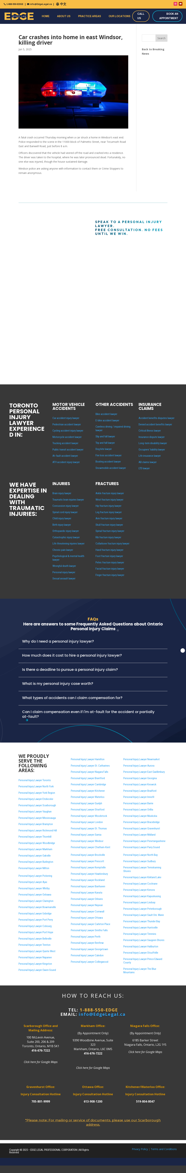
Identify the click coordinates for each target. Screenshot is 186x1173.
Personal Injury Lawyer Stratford (87, 809)
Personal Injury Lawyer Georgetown (89, 949)
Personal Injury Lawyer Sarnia (86, 834)
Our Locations (119, 16)
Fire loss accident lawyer (109, 455)
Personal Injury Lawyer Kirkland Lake (142, 877)
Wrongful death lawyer (64, 566)
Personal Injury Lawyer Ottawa (87, 917)
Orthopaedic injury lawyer (65, 531)
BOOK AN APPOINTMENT (168, 16)
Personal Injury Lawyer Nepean (87, 905)
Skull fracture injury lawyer (109, 524)
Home (45, 16)
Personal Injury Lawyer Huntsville (140, 927)
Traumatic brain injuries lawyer (68, 499)
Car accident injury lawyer (65, 418)
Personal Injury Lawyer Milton (34, 868)
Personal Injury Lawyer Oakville (35, 855)
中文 (63, 4)
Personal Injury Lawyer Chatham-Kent (90, 847)
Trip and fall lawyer (105, 442)
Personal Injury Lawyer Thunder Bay (141, 921)
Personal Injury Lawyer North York (36, 786)
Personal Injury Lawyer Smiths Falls (89, 930)
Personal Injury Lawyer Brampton (36, 824)
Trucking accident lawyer (65, 443)
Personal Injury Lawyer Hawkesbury (89, 873)
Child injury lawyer (61, 518)
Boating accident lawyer (108, 461)
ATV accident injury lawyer (66, 462)
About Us (63, 16)
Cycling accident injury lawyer (67, 430)
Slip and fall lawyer (105, 436)
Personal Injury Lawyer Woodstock (89, 816)
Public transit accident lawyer (67, 449)
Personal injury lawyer (63, 572)
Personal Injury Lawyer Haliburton (140, 946)
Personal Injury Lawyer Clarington (36, 901)
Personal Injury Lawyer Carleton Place (90, 924)
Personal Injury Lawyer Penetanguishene (144, 841)
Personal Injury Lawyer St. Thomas (89, 828)
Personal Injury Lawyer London (87, 822)
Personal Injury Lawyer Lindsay (139, 902)
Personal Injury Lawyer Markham (35, 849)
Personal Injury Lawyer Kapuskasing (142, 896)
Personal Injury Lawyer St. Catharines (90, 765)
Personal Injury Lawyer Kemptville (88, 867)
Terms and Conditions (164, 1149)
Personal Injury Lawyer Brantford (88, 778)
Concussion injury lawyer (65, 505)
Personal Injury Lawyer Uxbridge (35, 913)
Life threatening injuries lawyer (68, 543)
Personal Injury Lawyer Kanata (86, 892)
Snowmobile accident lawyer (111, 468)
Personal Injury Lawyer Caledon (87, 955)
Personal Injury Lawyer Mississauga (37, 818)
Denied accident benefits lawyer (155, 424)
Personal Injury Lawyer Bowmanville (37, 907)
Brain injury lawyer (61, 493)
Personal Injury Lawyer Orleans (87, 899)
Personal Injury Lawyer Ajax (33, 882)
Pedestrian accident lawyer (66, 424)
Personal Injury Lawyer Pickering (35, 875)
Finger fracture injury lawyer (110, 575)
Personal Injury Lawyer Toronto (35, 780)
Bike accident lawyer (106, 414)
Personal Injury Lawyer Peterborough (142, 908)
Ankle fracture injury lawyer (110, 493)
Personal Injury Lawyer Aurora (138, 765)
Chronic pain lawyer (62, 550)
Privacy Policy (140, 1149)
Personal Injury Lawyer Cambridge (88, 784)
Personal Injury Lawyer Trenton (34, 944)
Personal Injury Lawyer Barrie (138, 803)
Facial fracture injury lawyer (110, 568)
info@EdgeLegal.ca (41, 4)
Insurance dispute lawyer (152, 437)
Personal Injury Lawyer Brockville (88, 855)
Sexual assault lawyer (63, 578)
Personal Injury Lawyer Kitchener (88, 790)
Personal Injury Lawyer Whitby (34, 888)
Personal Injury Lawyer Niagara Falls (89, 772)
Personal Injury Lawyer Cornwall (87, 911)
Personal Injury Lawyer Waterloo (87, 797)
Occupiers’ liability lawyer (152, 449)
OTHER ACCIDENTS (114, 404)
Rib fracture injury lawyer (108, 537)
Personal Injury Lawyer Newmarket (141, 759)
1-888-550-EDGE (14, 4)
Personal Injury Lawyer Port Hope (36, 932)
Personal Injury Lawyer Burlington (36, 861)
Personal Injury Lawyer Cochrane (140, 883)
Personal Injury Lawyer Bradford (139, 790)
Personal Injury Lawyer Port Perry (36, 919)
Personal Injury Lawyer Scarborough (37, 805)
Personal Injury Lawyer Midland (139, 834)
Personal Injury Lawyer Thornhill (35, 836)
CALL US (140, 16)
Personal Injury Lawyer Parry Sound (141, 847)
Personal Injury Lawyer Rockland (88, 880)
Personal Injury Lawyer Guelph (86, 803)
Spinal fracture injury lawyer (110, 531)
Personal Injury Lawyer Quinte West (37, 951)
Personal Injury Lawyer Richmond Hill (38, 830)
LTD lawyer (144, 468)
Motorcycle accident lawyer (67, 437)
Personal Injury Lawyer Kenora (139, 889)
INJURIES (61, 484)
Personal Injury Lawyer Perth (85, 936)
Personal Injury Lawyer (143, 940)
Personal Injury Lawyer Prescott (87, 861)
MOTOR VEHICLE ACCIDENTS (68, 406)
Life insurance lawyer (150, 455)
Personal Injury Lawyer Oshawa (35, 894)
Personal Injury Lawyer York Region (37, 792)
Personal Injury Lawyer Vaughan (35, 811)
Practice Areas (89, 16)
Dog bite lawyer (104, 449)
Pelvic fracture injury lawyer (110, 562)
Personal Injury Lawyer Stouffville (140, 952)
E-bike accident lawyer (107, 420)
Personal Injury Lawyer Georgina (140, 778)
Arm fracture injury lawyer (109, 518)
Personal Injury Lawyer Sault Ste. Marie (143, 915)
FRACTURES (107, 484)
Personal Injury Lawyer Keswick (139, 784)
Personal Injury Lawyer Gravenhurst (141, 828)
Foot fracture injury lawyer (109, 556)
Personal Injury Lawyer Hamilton (87, 759)
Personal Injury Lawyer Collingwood (89, 961)
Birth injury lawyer (61, 524)
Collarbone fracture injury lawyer (112, 543)
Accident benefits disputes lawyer (156, 418)
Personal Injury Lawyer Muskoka (140, 816)
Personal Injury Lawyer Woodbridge (37, 843)
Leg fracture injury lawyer (109, 512)
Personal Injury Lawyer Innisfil (138, 797)
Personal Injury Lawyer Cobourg (35, 926)
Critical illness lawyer (150, 430)
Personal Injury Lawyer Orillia (138, 809)
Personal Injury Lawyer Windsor (87, 841)
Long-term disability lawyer (153, 443)
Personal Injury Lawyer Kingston (35, 963)
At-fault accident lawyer (65, 455)
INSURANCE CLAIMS (150, 406)
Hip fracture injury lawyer (108, 505)
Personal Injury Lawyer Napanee (35, 957)
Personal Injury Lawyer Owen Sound (37, 970)
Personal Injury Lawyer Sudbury (139, 861)
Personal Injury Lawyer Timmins (139, 934)
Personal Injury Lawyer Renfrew (87, 942)
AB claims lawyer (148, 462)
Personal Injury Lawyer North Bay (140, 855)
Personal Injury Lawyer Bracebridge (141, 822)
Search (161, 38)
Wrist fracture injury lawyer (109, 499)
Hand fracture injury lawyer (109, 550)
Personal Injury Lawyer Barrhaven (88, 886)
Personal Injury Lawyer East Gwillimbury (144, 772)
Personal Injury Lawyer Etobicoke (36, 799)
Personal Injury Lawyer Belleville (35, 938)
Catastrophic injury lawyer (66, 537)
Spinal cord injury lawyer (65, 512)
